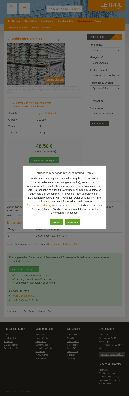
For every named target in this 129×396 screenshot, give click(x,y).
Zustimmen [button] (72, 221)
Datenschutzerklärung (48, 205)
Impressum (81, 205)
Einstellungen (62, 212)
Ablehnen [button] (56, 221)
